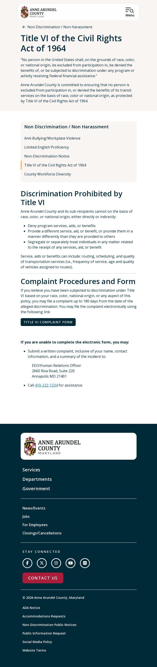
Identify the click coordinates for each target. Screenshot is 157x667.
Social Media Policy (37, 642)
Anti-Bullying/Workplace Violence (52, 138)
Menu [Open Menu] (130, 15)
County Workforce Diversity (47, 174)
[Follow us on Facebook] (27, 563)
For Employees (35, 524)
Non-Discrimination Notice (46, 156)
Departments (37, 479)
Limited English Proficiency (46, 147)
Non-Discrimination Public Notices (49, 625)
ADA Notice (31, 608)
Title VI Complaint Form (48, 322)
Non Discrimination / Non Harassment (59, 26)
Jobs (26, 516)
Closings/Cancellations (42, 533)
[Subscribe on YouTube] (70, 563)
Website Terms (34, 650)
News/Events (33, 508)
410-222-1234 (46, 385)
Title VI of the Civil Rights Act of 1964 (55, 165)
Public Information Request (44, 633)
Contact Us (43, 578)
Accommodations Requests (43, 616)
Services (31, 470)
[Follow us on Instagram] (56, 563)
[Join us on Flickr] (85, 563)
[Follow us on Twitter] (42, 563)
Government (36, 488)
